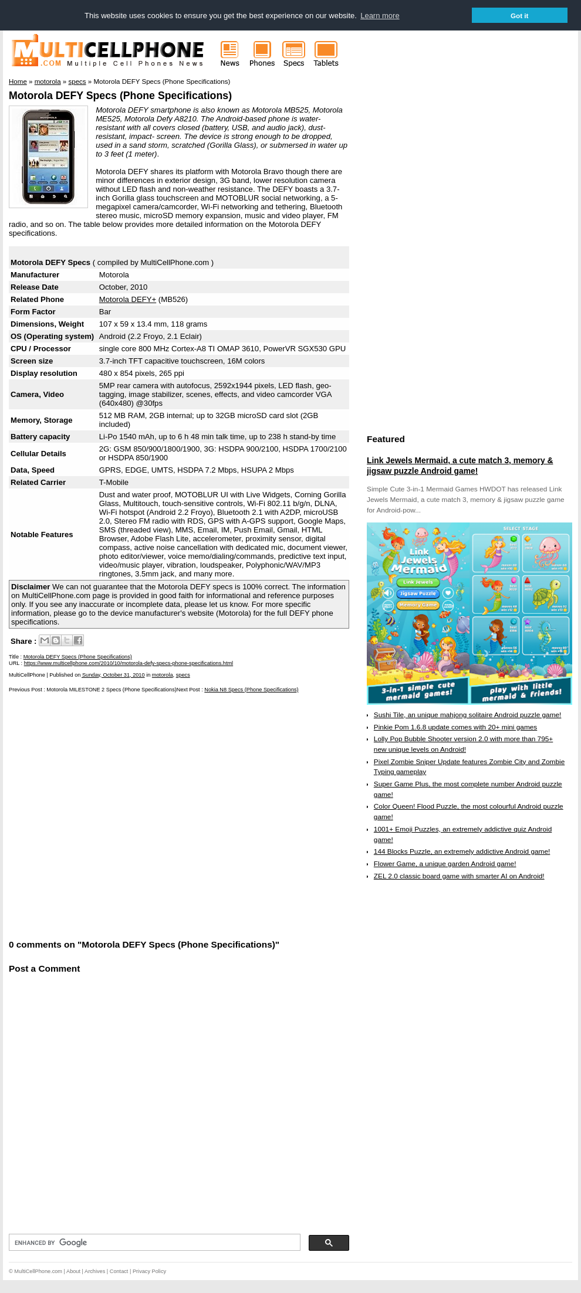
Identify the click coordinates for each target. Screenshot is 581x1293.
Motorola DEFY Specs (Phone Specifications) (120, 95)
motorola (162, 675)
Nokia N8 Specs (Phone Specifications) (251, 690)
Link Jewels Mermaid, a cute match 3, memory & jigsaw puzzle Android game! (460, 466)
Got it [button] (520, 15)
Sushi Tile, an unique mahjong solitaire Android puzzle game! (468, 715)
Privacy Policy (149, 1271)
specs (183, 675)
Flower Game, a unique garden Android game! (445, 864)
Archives (95, 1271)
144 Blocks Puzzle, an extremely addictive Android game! (462, 851)
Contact (119, 1271)
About (73, 1271)
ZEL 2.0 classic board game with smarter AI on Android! (459, 876)
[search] (153, 1242)
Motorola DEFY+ (127, 299)
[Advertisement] (113, 815)
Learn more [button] (379, 15)
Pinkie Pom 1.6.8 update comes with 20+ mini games (455, 727)
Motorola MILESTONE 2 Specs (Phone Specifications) (111, 690)
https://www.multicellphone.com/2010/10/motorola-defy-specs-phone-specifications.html (128, 663)
